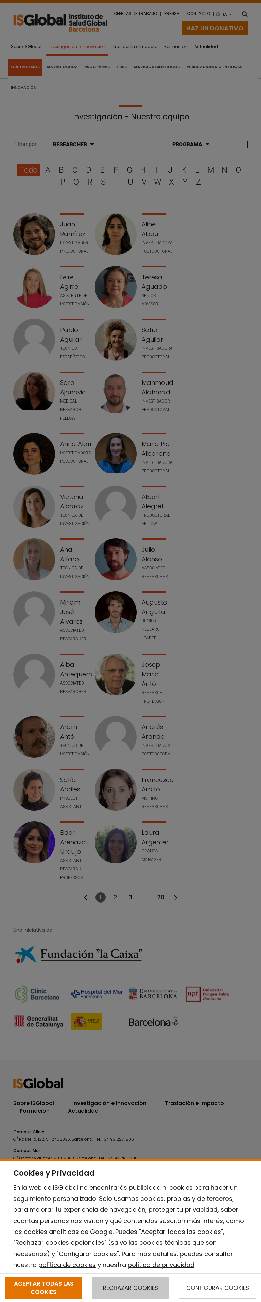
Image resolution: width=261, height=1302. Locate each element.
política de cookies (67, 1264)
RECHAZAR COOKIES (130, 1288)
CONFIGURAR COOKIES (217, 1288)
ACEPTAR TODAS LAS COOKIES (43, 1288)
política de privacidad (161, 1264)
